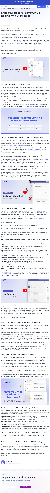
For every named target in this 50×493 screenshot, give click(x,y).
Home (2, 8)
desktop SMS (5, 262)
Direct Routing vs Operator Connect (36, 211)
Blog (5, 8)
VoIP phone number (36, 372)
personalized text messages (15, 43)
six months (37, 34)
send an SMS (14, 99)
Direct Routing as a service (25, 173)
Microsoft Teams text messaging (32, 106)
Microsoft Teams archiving (30, 316)
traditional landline (23, 372)
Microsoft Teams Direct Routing (33, 149)
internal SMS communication (16, 145)
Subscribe (25, 486)
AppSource (9, 330)
